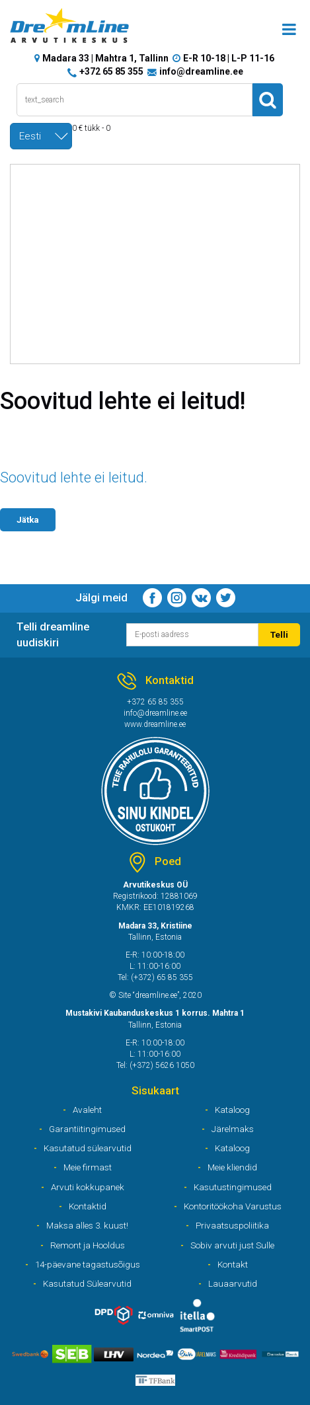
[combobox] (41, 136)
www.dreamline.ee (155, 724)
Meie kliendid (232, 1167)
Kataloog (232, 1109)
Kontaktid (87, 1206)
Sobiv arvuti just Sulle (232, 1245)
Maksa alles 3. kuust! (87, 1225)
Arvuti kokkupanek (87, 1187)
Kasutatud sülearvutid (88, 1148)
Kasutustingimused (233, 1187)
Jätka (28, 519)
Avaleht (87, 1109)
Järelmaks (233, 1128)
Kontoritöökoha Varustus (233, 1206)
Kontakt (232, 1264)
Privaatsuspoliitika (232, 1225)
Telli (279, 634)
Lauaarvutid (232, 1283)
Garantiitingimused (87, 1128)
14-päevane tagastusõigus (87, 1264)
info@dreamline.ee (201, 71)
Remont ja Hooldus (87, 1245)
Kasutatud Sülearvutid (87, 1283)
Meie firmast (87, 1167)
